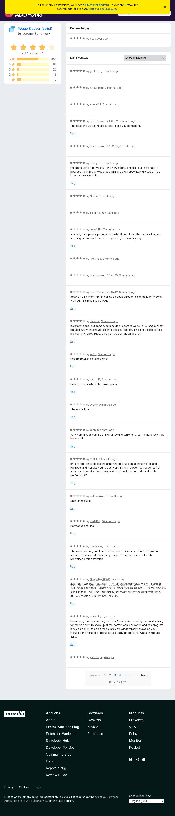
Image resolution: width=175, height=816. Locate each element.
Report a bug (56, 768)
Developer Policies (60, 747)
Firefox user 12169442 (104, 292)
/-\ (91, 38)
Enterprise (95, 734)
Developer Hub (57, 741)
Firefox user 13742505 (104, 146)
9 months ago (111, 258)
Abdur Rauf (97, 87)
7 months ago (111, 229)
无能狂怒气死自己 (100, 579)
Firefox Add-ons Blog (62, 727)
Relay (133, 734)
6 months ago (127, 146)
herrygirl (95, 616)
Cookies (24, 787)
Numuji (94, 196)
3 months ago (111, 71)
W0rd (93, 354)
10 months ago (108, 459)
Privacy (9, 787)
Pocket (134, 747)
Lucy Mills (96, 229)
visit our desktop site (102, 8)
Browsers (136, 720)
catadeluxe (97, 496)
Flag (72, 133)
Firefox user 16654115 (104, 275)
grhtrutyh (95, 71)
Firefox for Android (97, 4)
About (51, 720)
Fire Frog (95, 258)
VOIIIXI (94, 459)
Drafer (94, 404)
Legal (38, 787)
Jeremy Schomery (36, 33)
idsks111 (95, 379)
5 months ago (110, 104)
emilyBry (95, 521)
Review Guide (56, 775)
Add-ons (53, 713)
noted (39, 796)
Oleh (93, 429)
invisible (95, 321)
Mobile (93, 727)
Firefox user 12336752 (104, 121)
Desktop (94, 720)
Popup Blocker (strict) (35, 28)
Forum (51, 761)
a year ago (101, 38)
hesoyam (95, 163)
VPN (132, 727)
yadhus (94, 657)
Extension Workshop (61, 734)
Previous (94, 675)
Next (144, 675)
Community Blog (58, 754)
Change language (140, 795)
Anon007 (95, 104)
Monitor (135, 741)
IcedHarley (96, 546)
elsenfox (95, 212)
